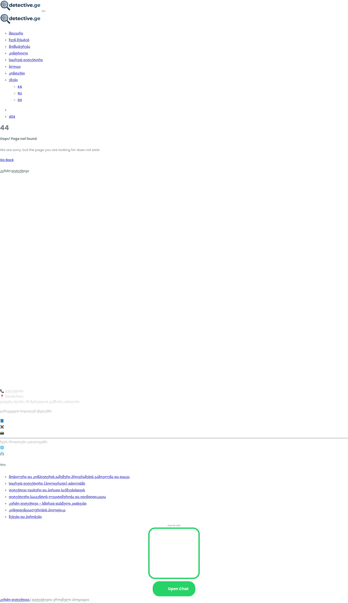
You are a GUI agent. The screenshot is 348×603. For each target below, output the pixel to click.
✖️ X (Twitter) (11, 426)
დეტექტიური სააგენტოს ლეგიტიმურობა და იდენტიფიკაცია (57, 496)
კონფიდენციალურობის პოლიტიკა (37, 510)
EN (20, 100)
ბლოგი (15, 66)
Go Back (7, 159)
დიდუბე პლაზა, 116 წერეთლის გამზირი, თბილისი (64, 396)
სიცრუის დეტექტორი (26, 60)
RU (20, 93)
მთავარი (16, 33)
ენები (13, 80)
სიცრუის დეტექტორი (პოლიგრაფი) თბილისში (47, 483)
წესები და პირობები (25, 516)
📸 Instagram (11, 432)
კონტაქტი (17, 73)
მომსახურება (19, 46)
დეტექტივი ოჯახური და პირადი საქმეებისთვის (47, 490)
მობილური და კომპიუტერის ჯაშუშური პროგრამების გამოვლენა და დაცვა (69, 476)
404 (12, 116)
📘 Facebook (10, 420)
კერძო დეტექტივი (15, 599)
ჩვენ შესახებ (19, 40)
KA (20, 86)
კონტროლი (18, 53)
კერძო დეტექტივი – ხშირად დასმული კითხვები (48, 503)
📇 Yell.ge (8, 453)
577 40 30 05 (35, 391)
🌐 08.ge (7, 447)
